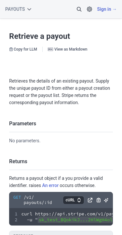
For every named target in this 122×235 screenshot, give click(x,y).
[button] (79, 9)
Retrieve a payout (39, 36)
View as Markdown (67, 49)
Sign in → (107, 9)
